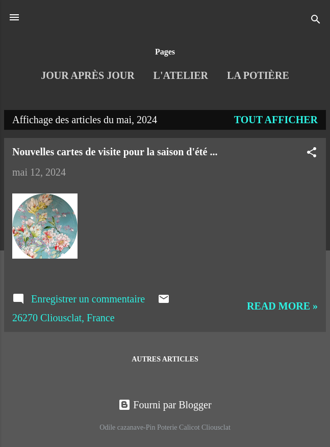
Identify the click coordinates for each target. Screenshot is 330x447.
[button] (312, 153)
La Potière (258, 75)
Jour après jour (87, 75)
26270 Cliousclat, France (63, 317)
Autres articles (165, 359)
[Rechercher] (316, 20)
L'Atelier (181, 75)
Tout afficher (276, 119)
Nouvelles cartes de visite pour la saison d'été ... (114, 151)
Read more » (282, 306)
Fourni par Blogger (164, 404)
